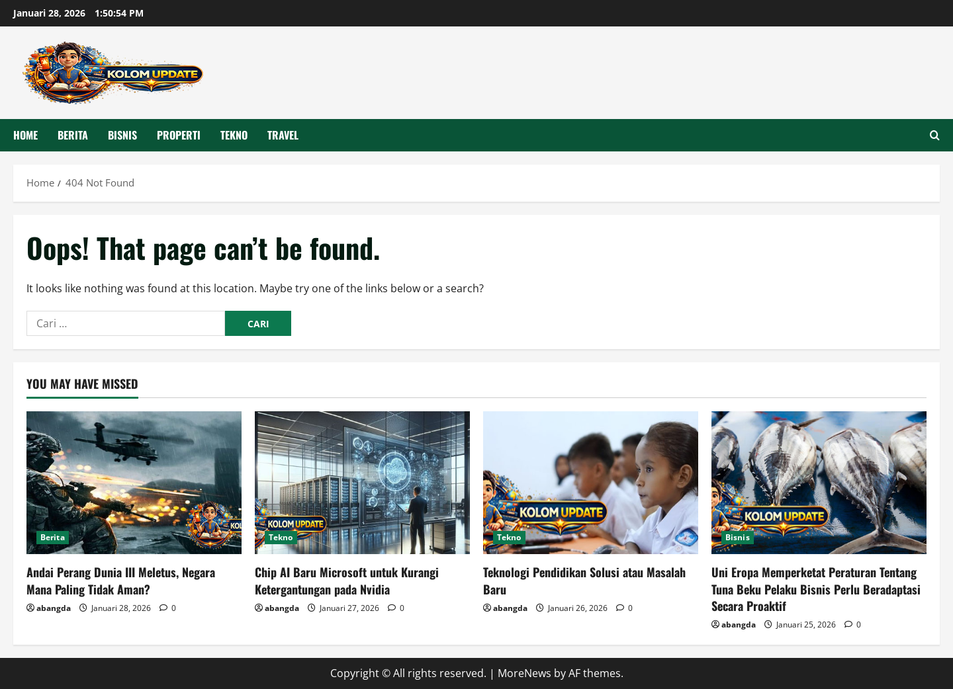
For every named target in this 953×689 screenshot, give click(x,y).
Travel (282, 135)
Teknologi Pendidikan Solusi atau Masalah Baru (584, 580)
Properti (179, 135)
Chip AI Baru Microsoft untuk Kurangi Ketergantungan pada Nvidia (347, 580)
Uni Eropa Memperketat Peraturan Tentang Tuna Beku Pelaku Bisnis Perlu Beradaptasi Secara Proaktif (816, 588)
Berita (73, 135)
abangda (53, 608)
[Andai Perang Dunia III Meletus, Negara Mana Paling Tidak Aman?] (134, 483)
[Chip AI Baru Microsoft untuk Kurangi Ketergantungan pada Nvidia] (362, 483)
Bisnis (122, 135)
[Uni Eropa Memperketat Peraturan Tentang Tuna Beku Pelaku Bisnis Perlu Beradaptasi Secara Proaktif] (819, 483)
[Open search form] (935, 135)
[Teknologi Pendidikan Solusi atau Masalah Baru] (590, 483)
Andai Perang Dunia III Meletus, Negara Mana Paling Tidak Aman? (120, 580)
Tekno (234, 135)
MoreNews (524, 673)
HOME (25, 135)
